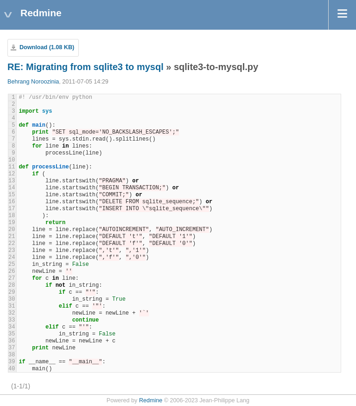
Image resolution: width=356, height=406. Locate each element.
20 (11, 229)
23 (11, 250)
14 (11, 188)
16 (11, 202)
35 (11, 334)
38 (11, 355)
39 (11, 362)
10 (11, 160)
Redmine (150, 400)
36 (11, 341)
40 (11, 369)
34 (11, 327)
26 (11, 271)
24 (11, 257)
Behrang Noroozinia (33, 81)
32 (11, 313)
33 (11, 320)
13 (11, 181)
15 (11, 195)
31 (11, 306)
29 (11, 292)
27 (11, 278)
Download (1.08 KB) (46, 47)
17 (11, 209)
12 (11, 174)
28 (11, 285)
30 (11, 299)
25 (11, 264)
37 (11, 348)
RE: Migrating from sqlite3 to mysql (85, 67)
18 (11, 216)
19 (11, 222)
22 (11, 243)
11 (11, 167)
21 (11, 236)
